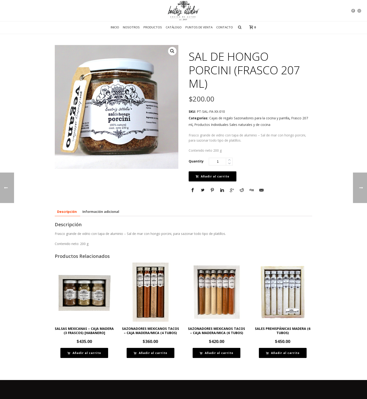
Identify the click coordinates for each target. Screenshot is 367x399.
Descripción (67, 211)
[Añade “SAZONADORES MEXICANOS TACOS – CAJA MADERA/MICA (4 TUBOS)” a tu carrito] (150, 353)
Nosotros (131, 27)
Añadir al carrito (212, 176)
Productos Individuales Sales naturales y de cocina (232, 124)
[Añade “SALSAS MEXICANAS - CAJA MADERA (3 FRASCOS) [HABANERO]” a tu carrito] (84, 353)
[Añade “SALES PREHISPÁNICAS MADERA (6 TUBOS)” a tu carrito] (283, 353)
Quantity (196, 161)
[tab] (67, 211)
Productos (152, 27)
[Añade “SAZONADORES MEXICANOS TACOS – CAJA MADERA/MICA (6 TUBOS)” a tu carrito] (216, 353)
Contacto (224, 27)
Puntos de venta (199, 27)
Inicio (115, 27)
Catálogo (174, 27)
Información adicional (100, 211)
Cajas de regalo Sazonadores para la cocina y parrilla (249, 118)
